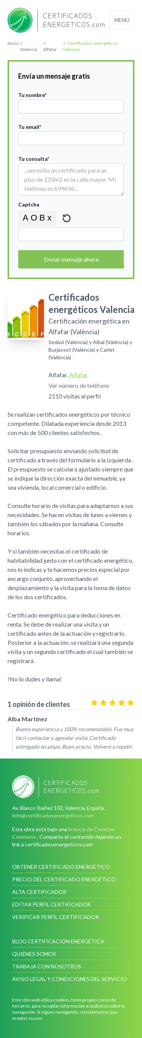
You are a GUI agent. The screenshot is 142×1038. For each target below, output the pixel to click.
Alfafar (78, 374)
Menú (122, 20)
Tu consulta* (33, 159)
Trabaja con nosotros (46, 966)
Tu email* (29, 127)
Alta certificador (39, 892)
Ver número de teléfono (78, 385)
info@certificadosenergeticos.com (53, 815)
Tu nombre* (32, 95)
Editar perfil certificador (51, 904)
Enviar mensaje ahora (71, 259)
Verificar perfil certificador (55, 917)
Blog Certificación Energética (58, 941)
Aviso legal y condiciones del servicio (69, 979)
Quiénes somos (34, 954)
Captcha (28, 204)
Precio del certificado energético (64, 879)
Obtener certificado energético (61, 866)
